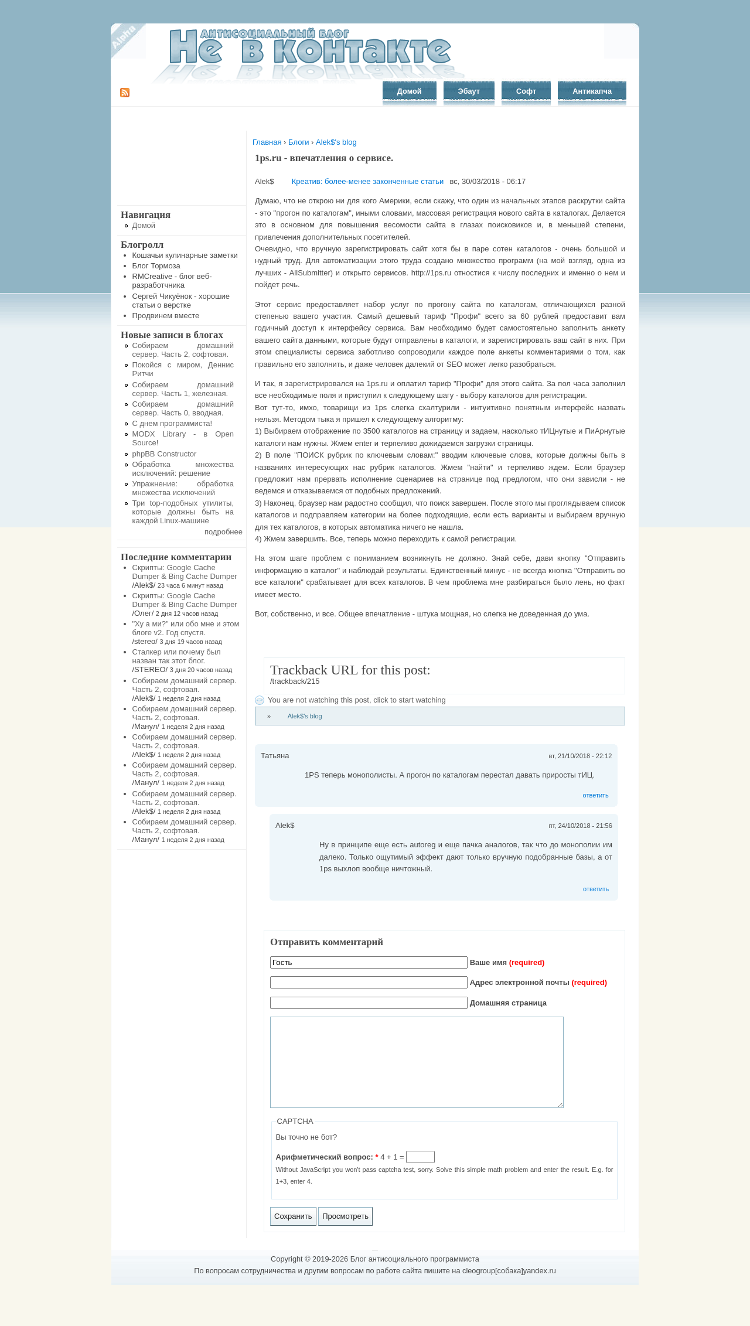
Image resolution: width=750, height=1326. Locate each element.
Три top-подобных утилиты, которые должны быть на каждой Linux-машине (183, 512)
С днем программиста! (172, 423)
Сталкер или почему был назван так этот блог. (176, 656)
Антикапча (592, 91)
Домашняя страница (508, 1002)
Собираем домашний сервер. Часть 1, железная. (183, 389)
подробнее (223, 531)
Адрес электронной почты (538, 982)
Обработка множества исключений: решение (183, 469)
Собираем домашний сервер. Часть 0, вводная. (183, 408)
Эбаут (469, 91)
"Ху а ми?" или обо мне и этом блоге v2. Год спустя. (186, 628)
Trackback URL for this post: (350, 670)
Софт (526, 91)
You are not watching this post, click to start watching (357, 700)
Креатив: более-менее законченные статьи (368, 181)
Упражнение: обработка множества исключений (183, 488)
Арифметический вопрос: (327, 1174)
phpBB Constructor (164, 453)
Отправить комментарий (326, 941)
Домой (409, 91)
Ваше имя (507, 962)
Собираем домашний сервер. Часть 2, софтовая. (183, 350)
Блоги (298, 142)
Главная (267, 142)
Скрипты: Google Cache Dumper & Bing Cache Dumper (184, 572)
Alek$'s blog (336, 142)
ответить (596, 795)
